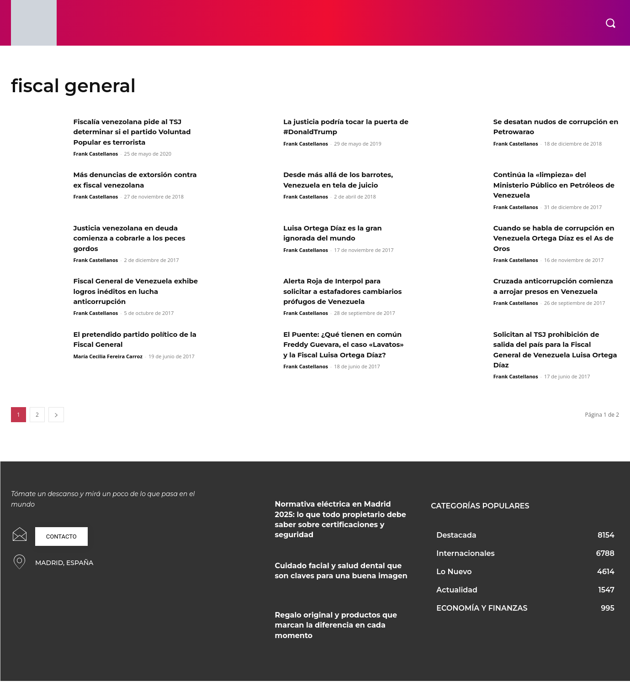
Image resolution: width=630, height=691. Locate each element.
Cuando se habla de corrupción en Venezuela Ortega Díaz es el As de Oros (553, 238)
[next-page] (56, 424)
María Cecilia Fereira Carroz (107, 366)
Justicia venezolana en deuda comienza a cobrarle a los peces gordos (133, 238)
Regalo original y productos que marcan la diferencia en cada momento (336, 635)
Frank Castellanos (95, 153)
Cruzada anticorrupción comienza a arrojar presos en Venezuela (548, 291)
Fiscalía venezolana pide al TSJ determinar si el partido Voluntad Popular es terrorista (131, 132)
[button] (610, 22)
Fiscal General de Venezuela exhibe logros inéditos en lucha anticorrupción (133, 291)
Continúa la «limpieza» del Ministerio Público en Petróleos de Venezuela (553, 184)
